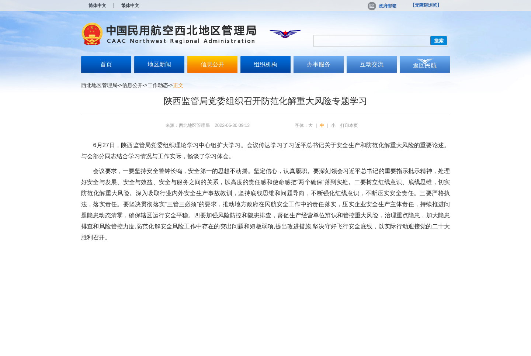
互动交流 (372, 64)
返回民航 (425, 65)
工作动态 (158, 85)
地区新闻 (159, 64)
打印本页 (349, 125)
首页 (106, 64)
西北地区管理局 (99, 85)
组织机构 (265, 64)
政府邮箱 (382, 5)
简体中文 (97, 5)
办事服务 (318, 64)
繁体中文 (130, 5)
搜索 (439, 41)
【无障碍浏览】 (425, 5)
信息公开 (212, 64)
